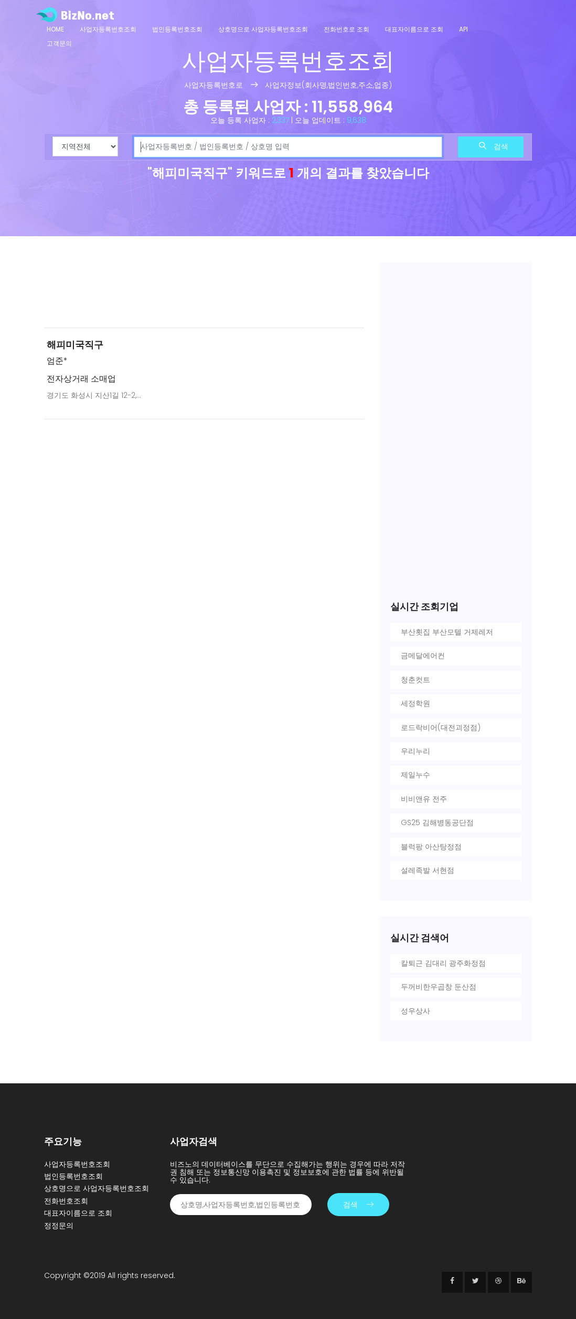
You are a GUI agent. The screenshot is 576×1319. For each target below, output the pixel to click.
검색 (493, 146)
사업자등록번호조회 (108, 29)
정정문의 (58, 1225)
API (463, 29)
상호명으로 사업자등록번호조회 (263, 29)
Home (55, 29)
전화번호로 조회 (346, 29)
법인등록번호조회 (177, 29)
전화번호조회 (66, 1201)
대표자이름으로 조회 (414, 29)
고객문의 (59, 43)
